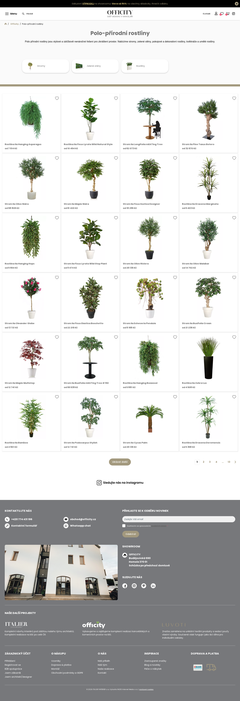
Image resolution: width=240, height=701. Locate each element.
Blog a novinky (152, 664)
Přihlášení (10, 660)
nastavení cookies (146, 689)
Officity (14, 24)
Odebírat (131, 534)
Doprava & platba (61, 664)
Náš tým (102, 664)
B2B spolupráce (13, 668)
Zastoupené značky (155, 660)
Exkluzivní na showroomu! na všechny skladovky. (111, 3)
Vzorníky (55, 660)
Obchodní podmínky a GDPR (67, 672)
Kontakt (206, 13)
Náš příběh (104, 660)
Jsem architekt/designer (18, 676)
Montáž (55, 668)
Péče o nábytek (152, 668)
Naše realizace (106, 668)
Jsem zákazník (13, 672)
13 (229, 462)
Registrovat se (13, 664)
